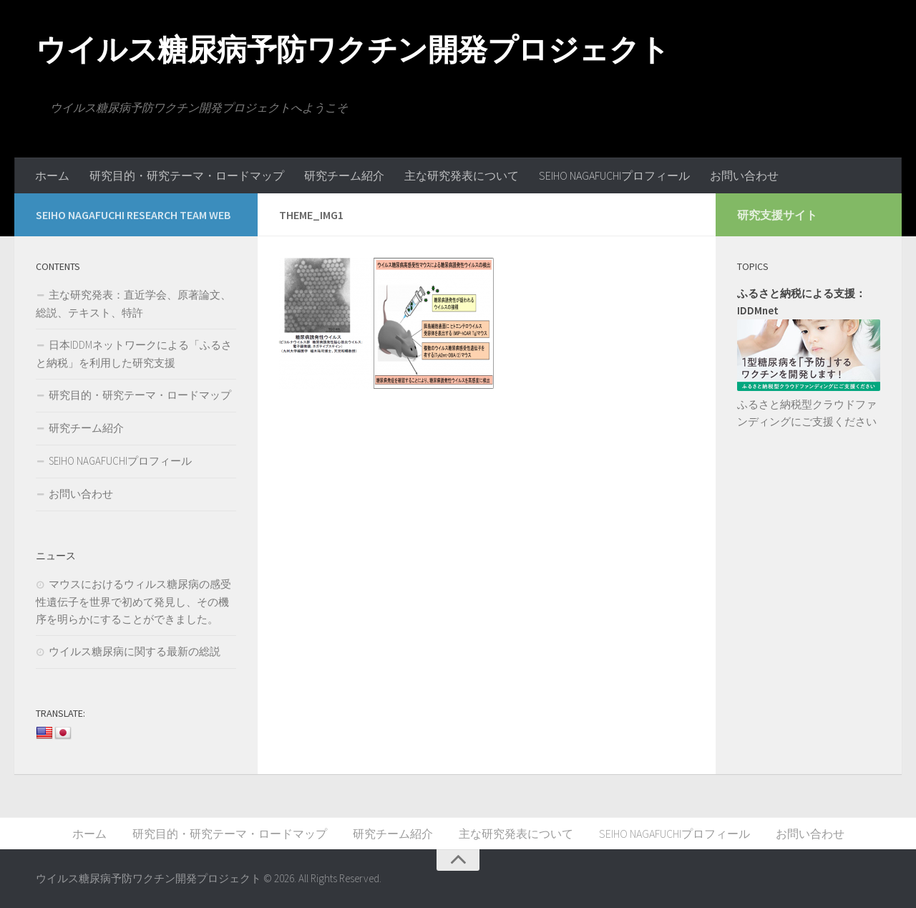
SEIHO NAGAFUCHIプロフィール (614, 175)
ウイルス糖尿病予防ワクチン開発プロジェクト (353, 49)
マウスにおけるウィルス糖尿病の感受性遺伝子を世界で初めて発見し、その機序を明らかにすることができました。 (133, 601)
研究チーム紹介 (344, 175)
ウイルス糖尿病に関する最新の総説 (134, 651)
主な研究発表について (461, 175)
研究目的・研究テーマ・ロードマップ (186, 175)
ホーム (52, 175)
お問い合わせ (744, 175)
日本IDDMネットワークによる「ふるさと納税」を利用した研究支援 (134, 354)
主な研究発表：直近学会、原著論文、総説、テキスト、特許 (133, 303)
